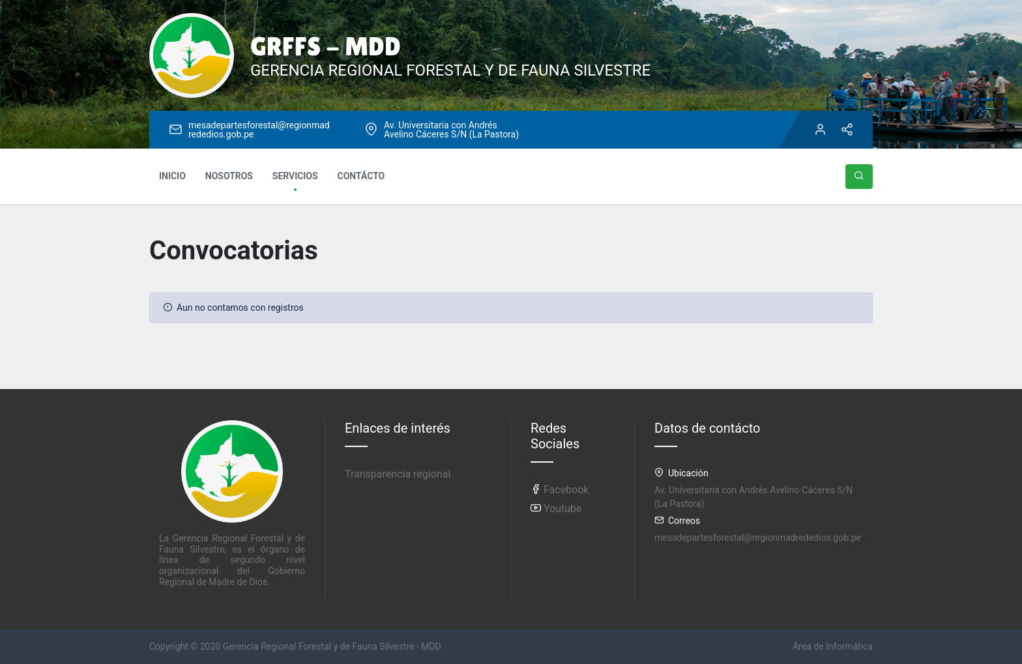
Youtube (556, 508)
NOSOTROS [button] (229, 176)
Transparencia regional (397, 474)
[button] (859, 176)
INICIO (172, 176)
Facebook (560, 490)
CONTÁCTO (361, 176)
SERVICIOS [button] (295, 176)
